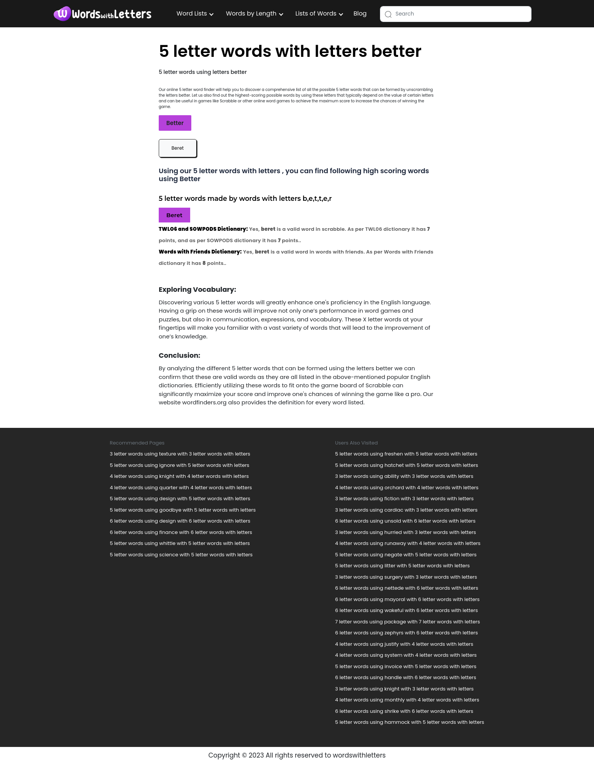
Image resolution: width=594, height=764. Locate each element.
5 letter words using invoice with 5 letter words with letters (406, 666)
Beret (178, 148)
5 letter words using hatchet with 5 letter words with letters (406, 465)
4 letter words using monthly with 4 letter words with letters (407, 699)
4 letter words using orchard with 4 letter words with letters (407, 487)
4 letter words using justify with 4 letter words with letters (404, 644)
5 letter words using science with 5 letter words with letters (181, 554)
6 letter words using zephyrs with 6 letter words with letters (406, 632)
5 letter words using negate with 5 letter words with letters (406, 554)
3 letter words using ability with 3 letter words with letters (404, 476)
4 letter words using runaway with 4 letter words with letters (408, 543)
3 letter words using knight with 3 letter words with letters (404, 688)
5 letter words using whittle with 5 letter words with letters (180, 543)
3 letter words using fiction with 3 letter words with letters (404, 498)
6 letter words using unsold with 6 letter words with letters (405, 520)
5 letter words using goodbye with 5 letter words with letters (183, 510)
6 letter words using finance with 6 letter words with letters (181, 532)
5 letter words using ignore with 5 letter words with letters (179, 465)
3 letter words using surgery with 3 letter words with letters (406, 577)
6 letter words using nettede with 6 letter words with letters (406, 588)
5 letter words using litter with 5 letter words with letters (402, 565)
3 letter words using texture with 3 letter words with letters (180, 453)
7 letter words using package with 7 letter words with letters (407, 621)
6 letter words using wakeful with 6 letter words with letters (406, 610)
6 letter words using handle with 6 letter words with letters (405, 677)
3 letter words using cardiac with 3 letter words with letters (406, 510)
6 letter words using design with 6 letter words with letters (180, 520)
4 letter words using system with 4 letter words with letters (406, 655)
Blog (360, 13)
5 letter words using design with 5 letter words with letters (180, 498)
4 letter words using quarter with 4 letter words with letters (181, 487)
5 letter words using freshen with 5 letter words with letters (406, 453)
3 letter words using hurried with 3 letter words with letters (405, 532)
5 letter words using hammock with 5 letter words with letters (410, 722)
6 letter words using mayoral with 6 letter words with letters (407, 599)
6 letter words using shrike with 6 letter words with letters (404, 711)
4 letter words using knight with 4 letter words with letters (179, 476)
